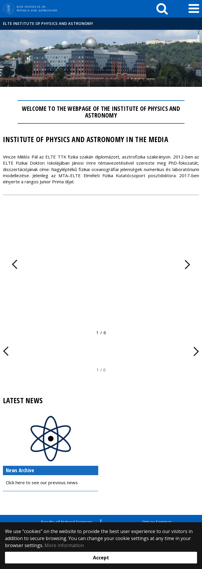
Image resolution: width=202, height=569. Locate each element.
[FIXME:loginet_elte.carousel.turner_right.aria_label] (187, 264)
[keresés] (162, 9)
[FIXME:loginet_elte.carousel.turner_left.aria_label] (15, 264)
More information (64, 545)
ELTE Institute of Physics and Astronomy (48, 23)
